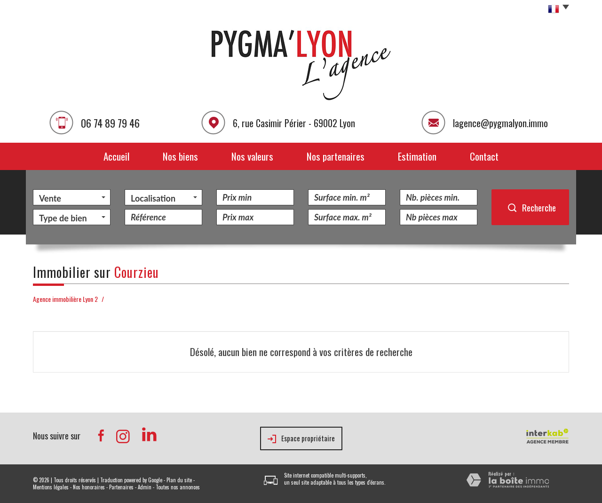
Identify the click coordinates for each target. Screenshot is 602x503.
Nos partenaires (335, 156)
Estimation (417, 156)
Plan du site (179, 480)
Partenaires (121, 487)
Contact (484, 156)
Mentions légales (51, 487)
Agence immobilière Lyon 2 (65, 299)
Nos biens (180, 156)
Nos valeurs (252, 156)
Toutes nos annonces (178, 487)
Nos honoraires (89, 487)
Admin (144, 487)
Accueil (116, 156)
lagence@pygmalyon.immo (500, 123)
